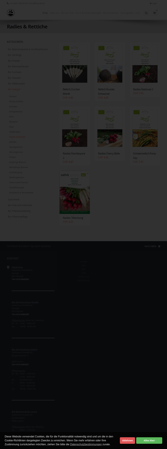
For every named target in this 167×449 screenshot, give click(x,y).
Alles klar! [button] (149, 440)
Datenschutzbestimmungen (86, 444)
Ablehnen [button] (127, 440)
